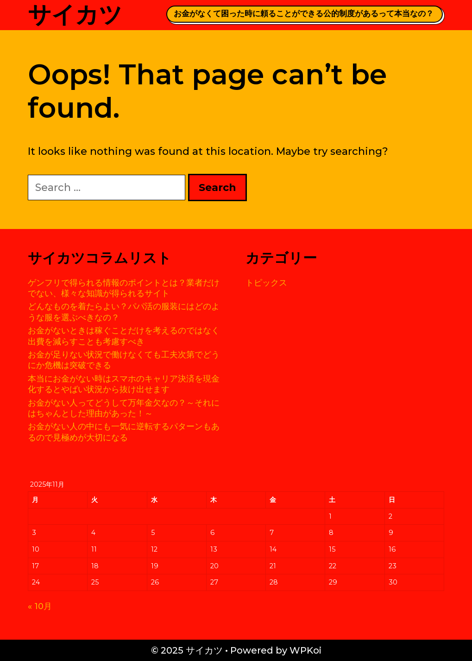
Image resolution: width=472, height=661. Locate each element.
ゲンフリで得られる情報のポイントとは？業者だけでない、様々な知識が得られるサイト (124, 288)
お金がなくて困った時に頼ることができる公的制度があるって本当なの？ (304, 13)
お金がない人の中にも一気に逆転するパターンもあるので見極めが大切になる (124, 431)
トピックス (266, 283)
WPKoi (305, 650)
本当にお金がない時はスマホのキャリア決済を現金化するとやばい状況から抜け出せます (124, 384)
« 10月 (40, 606)
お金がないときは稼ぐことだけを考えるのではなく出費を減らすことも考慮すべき (124, 335)
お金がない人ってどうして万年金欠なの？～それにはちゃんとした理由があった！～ (124, 408)
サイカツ (75, 14)
